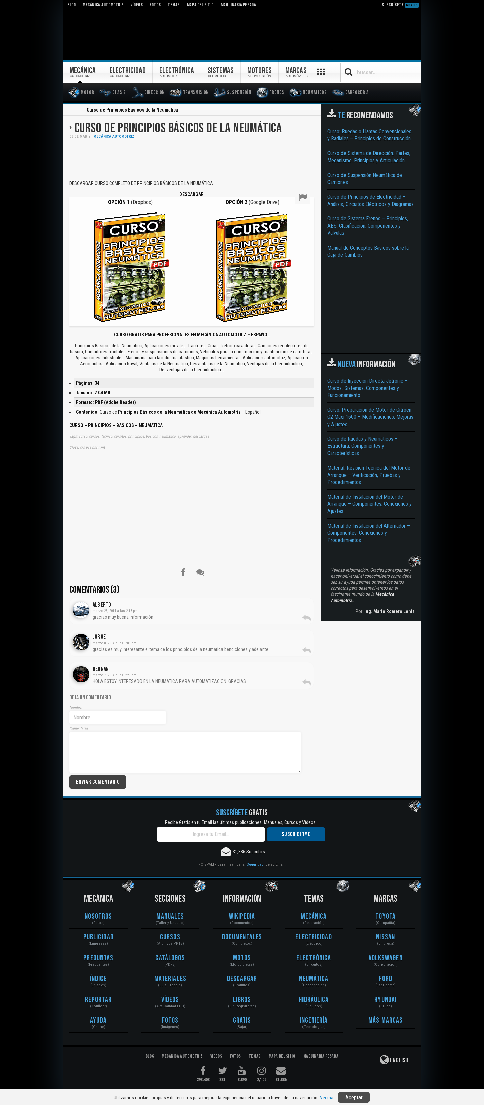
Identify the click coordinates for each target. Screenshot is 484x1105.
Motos (242, 958)
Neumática (313, 978)
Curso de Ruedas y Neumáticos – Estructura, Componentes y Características (362, 446)
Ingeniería (314, 1020)
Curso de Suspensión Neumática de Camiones (364, 178)
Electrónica (313, 958)
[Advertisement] (191, 159)
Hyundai (385, 999)
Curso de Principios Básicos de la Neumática (178, 128)
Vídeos (170, 999)
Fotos (170, 1020)
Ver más (328, 1097)
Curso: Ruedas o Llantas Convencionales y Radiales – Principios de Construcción (369, 135)
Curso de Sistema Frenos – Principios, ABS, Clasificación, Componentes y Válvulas (367, 225)
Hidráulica (314, 999)
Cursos (170, 937)
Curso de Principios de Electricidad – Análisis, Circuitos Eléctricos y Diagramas (370, 200)
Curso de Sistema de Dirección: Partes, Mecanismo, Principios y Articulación (368, 157)
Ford (385, 978)
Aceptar (354, 1097)
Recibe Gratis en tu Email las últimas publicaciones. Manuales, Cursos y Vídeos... (242, 822)
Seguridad (255, 864)
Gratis (242, 1020)
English (394, 1059)
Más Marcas (385, 1020)
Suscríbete (400, 5)
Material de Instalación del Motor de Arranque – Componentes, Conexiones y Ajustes (369, 504)
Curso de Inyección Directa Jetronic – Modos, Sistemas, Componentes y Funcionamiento (367, 388)
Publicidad (98, 937)
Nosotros (98, 916)
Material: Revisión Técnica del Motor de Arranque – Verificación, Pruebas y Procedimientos (368, 475)
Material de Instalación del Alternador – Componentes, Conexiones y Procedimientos (368, 533)
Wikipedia (242, 916)
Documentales (242, 937)
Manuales (170, 916)
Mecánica (314, 916)
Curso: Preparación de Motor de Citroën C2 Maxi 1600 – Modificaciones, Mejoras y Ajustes (370, 417)
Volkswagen (386, 958)
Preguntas (98, 958)
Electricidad (313, 937)
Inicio (73, 110)
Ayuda (98, 1020)
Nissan (385, 937)
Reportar (98, 999)
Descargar (242, 978)
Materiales (170, 978)
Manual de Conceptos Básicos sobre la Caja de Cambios (368, 251)
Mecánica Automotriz (113, 136)
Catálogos (170, 958)
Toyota (385, 916)
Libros (242, 999)
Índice (98, 978)
